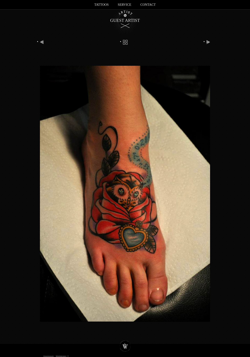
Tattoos (101, 4)
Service (124, 4)
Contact (148, 4)
